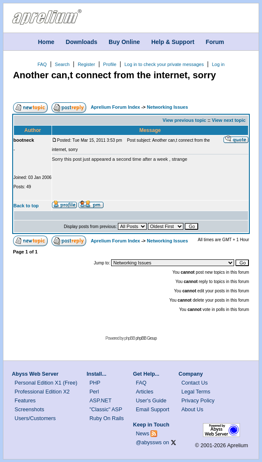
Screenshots (29, 409)
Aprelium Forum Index (115, 107)
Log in (218, 64)
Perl (94, 392)
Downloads (82, 41)
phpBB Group (146, 338)
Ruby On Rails (107, 418)
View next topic (229, 120)
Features (25, 401)
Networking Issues (167, 107)
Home (46, 41)
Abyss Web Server (35, 374)
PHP (95, 383)
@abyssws (148, 443)
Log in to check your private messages (164, 64)
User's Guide (151, 401)
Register (86, 64)
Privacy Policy (197, 401)
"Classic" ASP (106, 409)
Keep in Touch (151, 425)
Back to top (26, 205)
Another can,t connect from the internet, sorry (114, 75)
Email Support (152, 409)
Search (62, 64)
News (142, 434)
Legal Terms (195, 392)
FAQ (42, 64)
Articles (144, 392)
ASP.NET (101, 401)
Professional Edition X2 (42, 392)
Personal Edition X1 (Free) (46, 383)
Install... (96, 374)
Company (191, 374)
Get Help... (146, 374)
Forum (215, 41)
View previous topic (184, 120)
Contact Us (194, 383)
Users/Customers (35, 418)
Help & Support (172, 41)
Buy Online (124, 41)
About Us (192, 409)
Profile (109, 64)
